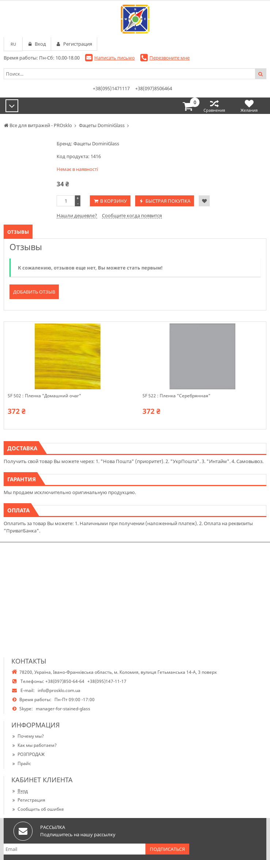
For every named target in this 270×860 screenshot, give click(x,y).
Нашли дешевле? (77, 215)
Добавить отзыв (34, 291)
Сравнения (214, 106)
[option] (67, 375)
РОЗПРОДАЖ (28, 754)
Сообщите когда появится (132, 215)
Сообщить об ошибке (37, 809)
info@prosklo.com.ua (59, 690)
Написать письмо (114, 57)
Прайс (21, 763)
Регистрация (28, 800)
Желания (249, 106)
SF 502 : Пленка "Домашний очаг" (44, 396)
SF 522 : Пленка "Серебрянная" (176, 396)
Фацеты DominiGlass (96, 143)
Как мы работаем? (34, 745)
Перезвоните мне (169, 57)
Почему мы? (27, 736)
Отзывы (18, 232)
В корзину (113, 201)
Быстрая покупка (167, 201)
